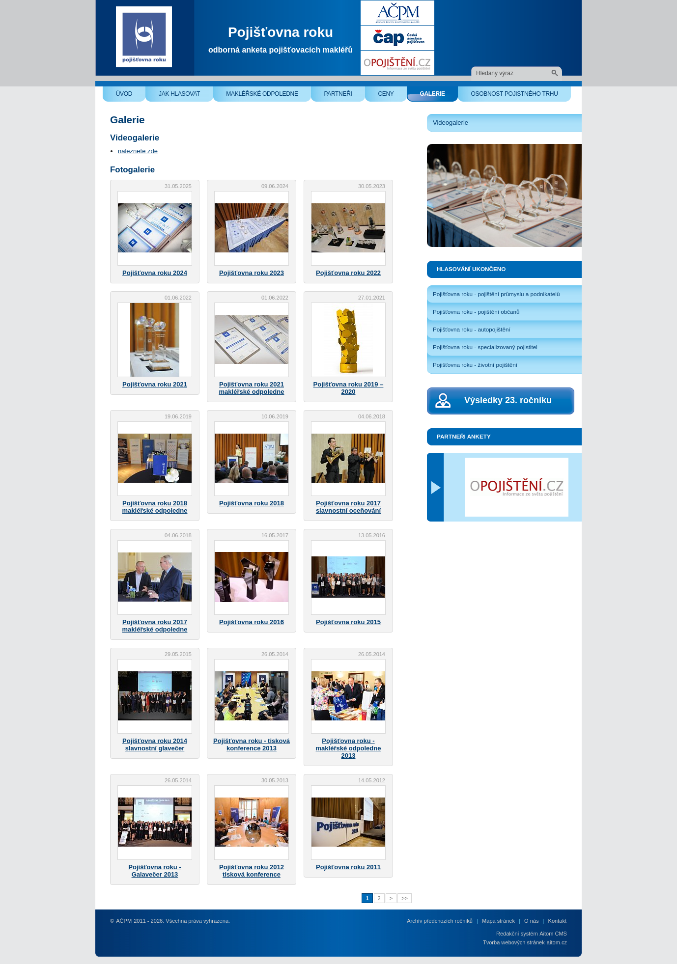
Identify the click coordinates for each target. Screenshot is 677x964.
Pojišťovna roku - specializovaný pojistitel (485, 347)
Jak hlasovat (186, 96)
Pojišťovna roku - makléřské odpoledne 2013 (348, 748)
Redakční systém (517, 933)
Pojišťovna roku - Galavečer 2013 (154, 870)
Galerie (439, 96)
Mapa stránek (498, 921)
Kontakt (557, 921)
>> (404, 898)
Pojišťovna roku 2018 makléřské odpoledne (155, 506)
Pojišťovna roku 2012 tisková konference (251, 870)
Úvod (130, 96)
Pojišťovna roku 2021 (154, 384)
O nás (531, 921)
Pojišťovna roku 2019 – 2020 (348, 388)
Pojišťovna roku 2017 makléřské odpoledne (155, 625)
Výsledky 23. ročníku (508, 400)
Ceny (392, 96)
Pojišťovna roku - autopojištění (471, 329)
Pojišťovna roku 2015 (348, 622)
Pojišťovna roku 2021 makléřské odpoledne (251, 388)
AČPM (124, 921)
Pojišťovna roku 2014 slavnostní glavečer (154, 744)
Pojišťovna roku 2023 (251, 272)
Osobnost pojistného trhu (521, 96)
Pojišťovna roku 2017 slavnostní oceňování (348, 506)
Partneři (344, 96)
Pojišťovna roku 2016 (251, 622)
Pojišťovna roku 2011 (348, 867)
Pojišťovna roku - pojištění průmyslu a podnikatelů (496, 294)
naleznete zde (138, 151)
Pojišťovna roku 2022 (348, 272)
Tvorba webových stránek (514, 942)
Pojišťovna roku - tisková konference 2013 (251, 744)
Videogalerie (450, 122)
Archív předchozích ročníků (440, 921)
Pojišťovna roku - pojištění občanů (476, 311)
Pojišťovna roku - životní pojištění (475, 364)
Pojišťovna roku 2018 (251, 503)
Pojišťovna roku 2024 (154, 272)
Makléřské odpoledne (268, 96)
